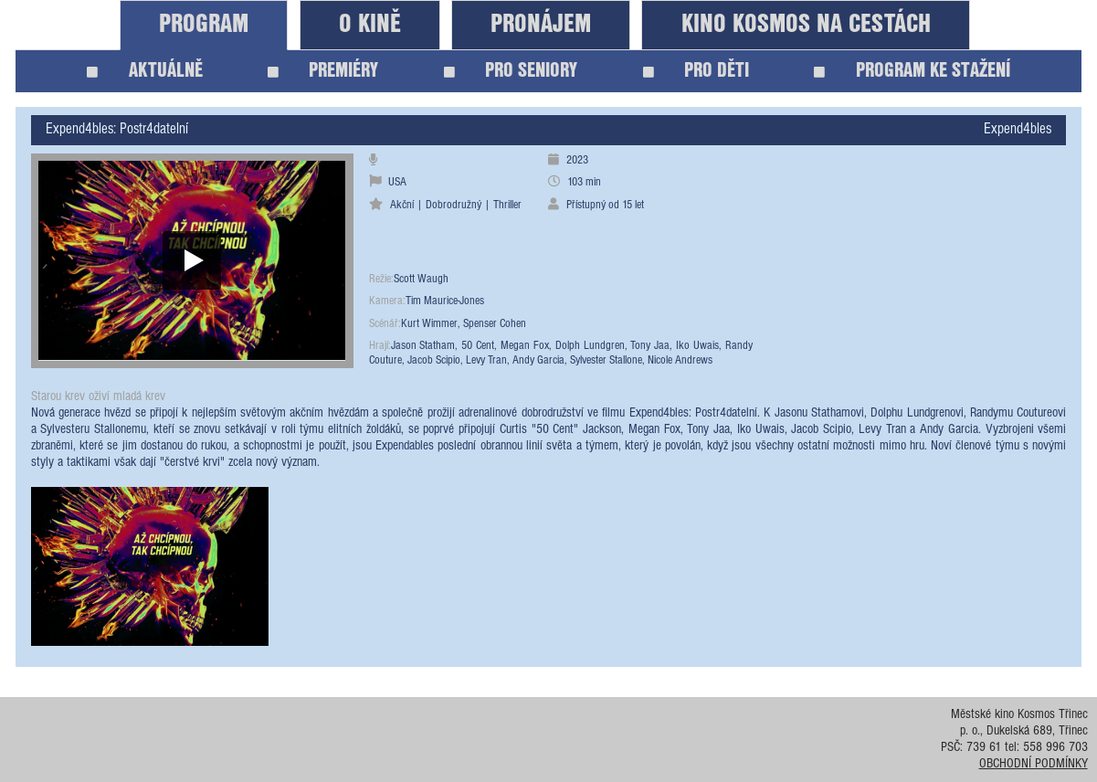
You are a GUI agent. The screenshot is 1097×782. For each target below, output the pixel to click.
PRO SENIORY (511, 70)
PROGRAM (203, 25)
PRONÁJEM (540, 25)
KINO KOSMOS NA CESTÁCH (806, 25)
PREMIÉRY (323, 70)
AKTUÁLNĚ (145, 70)
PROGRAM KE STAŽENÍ (912, 70)
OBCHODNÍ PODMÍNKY (1033, 764)
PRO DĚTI (696, 70)
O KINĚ (370, 25)
